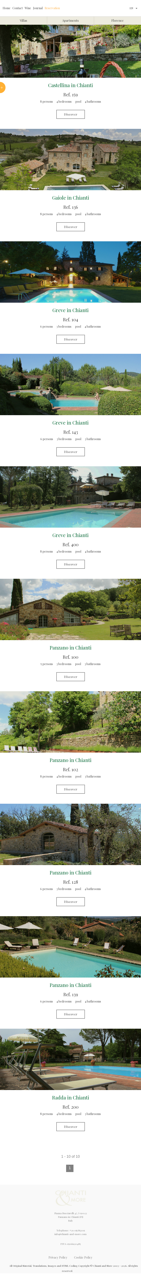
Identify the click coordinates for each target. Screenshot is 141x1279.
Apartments (70, 20)
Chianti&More (94, 8)
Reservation (52, 8)
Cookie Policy (83, 1257)
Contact (17, 8)
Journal (38, 8)
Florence (117, 20)
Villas (23, 20)
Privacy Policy (58, 1257)
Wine (28, 8)
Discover (70, 114)
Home (6, 8)
